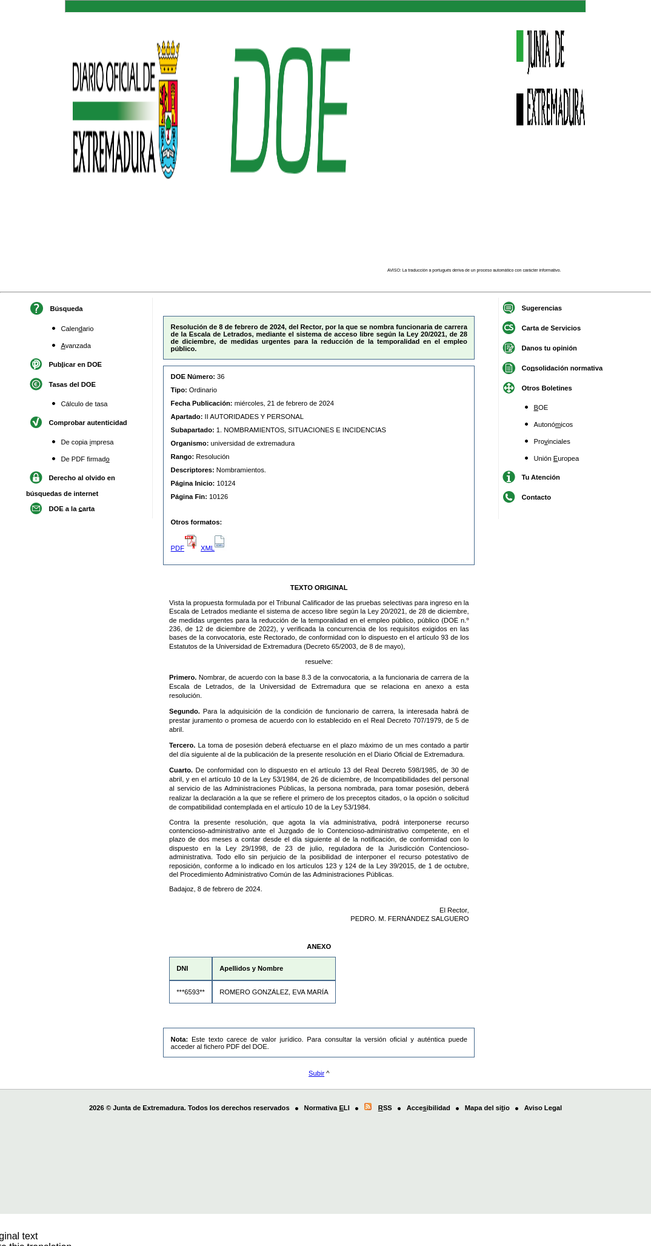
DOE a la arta (71, 508)
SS (384, 1107)
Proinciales (552, 441)
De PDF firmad (85, 459)
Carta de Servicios (551, 327)
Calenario (77, 328)
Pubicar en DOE (75, 363)
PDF (185, 548)
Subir (316, 1073)
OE (541, 407)
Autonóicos (553, 424)
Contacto (536, 496)
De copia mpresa (87, 442)
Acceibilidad (428, 1107)
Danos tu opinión (549, 347)
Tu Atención (541, 476)
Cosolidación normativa (562, 367)
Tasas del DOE (72, 383)
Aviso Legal (543, 1107)
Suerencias (542, 307)
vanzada (76, 345)
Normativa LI (327, 1107)
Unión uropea (556, 458)
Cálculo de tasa (84, 403)
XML (214, 548)
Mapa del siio (487, 1107)
